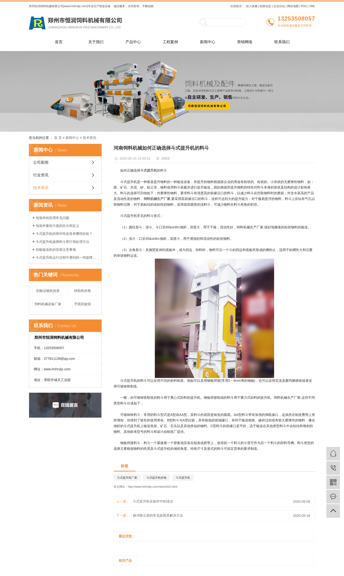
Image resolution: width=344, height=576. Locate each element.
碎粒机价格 (82, 291)
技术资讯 (89, 138)
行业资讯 (40, 175)
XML (312, 6)
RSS (304, 6)
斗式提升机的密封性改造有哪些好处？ (64, 234)
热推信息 (265, 6)
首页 (59, 42)
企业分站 (279, 6)
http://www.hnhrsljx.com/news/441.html (152, 486)
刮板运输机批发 (48, 291)
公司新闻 (40, 162)
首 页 (58, 138)
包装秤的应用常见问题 (52, 218)
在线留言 (236, 6)
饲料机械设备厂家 (48, 304)
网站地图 (293, 6)
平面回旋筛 (82, 304)
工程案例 (170, 42)
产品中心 (133, 42)
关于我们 (96, 42)
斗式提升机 (183, 477)
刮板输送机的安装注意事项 (56, 249)
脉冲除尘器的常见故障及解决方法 (158, 515)
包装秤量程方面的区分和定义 (57, 226)
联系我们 (282, 42)
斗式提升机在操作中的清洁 (153, 501)
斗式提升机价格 (156, 477)
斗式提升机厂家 (127, 477)
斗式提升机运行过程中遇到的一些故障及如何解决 (67, 257)
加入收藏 (251, 6)
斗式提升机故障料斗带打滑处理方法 (62, 242)
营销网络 (244, 42)
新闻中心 (207, 42)
